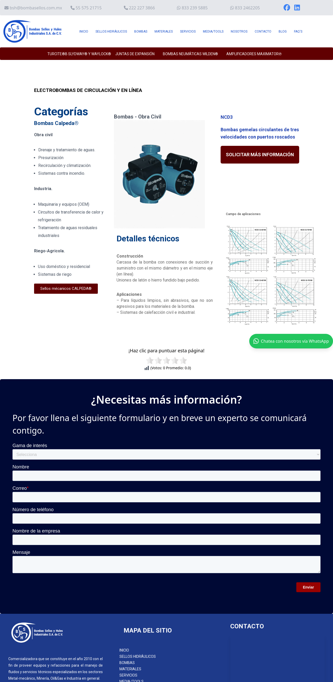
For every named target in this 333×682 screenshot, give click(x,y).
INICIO (83, 31)
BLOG (283, 31)
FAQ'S (298, 31)
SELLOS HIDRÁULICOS (111, 31)
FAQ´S (124, 617)
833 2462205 (247, 8)
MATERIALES (164, 31)
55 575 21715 (89, 8)
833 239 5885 (195, 8)
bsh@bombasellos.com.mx (36, 8)
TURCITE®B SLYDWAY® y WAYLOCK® (79, 54)
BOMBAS (140, 31)
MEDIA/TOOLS (213, 31)
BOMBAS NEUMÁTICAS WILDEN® (190, 54)
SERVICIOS (188, 31)
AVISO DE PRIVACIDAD (137, 631)
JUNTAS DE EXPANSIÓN (135, 54)
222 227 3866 (142, 8)
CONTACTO (263, 31)
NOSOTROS (239, 31)
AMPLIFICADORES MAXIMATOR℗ (254, 54)
